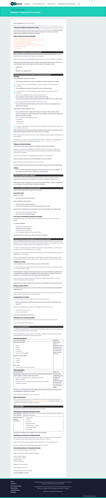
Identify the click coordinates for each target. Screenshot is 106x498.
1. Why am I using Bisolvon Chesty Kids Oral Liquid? (25, 38)
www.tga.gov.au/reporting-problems (40, 401)
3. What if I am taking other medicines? (22, 41)
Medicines (27, 4)
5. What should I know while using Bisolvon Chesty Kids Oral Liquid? (28, 44)
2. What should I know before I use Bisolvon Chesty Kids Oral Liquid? (29, 39)
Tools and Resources (38, 4)
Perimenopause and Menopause (66, 4)
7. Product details (17, 48)
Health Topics (51, 4)
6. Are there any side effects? (20, 46)
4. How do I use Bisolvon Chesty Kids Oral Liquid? (24, 43)
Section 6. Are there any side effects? (49, 141)
